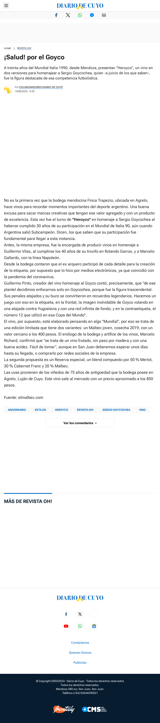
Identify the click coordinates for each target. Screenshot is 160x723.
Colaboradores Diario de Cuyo (41, 87)
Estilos (40, 409)
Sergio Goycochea (116, 409)
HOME (7, 48)
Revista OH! (24, 48)
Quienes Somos (80, 652)
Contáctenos (80, 642)
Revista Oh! (85, 409)
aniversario (17, 409)
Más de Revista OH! (28, 501)
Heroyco (61, 409)
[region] (80, 33)
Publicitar (80, 662)
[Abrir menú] (6, 5)
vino (142, 409)
